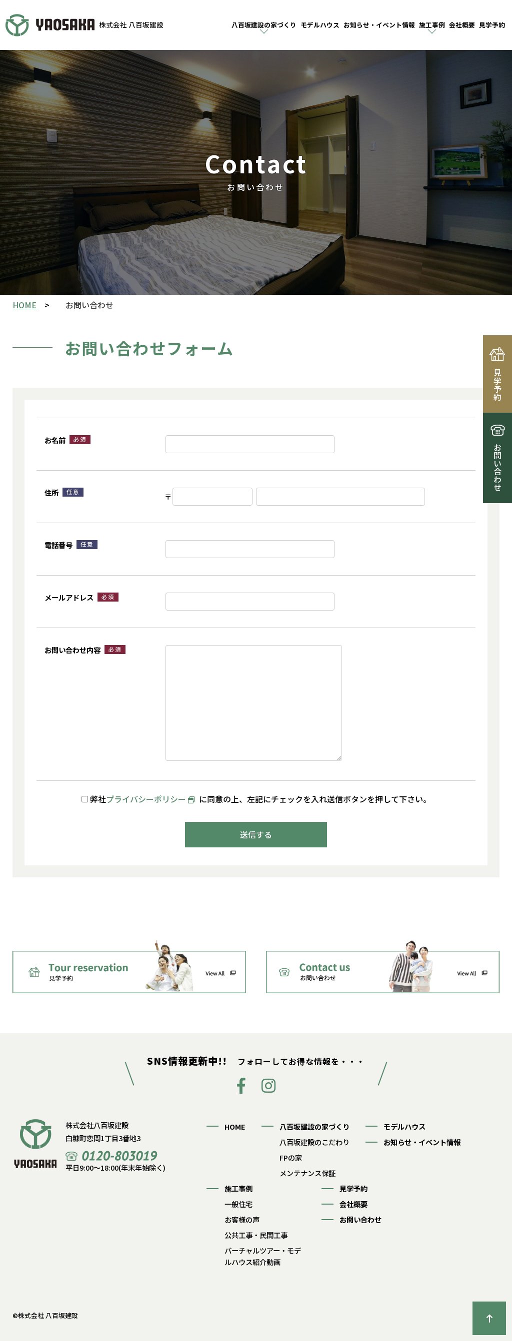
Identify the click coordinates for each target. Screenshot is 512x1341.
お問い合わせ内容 (85, 650)
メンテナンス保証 (308, 1173)
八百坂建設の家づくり (264, 24)
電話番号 (71, 545)
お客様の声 (242, 1219)
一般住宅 (238, 1204)
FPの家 (291, 1157)
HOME (235, 1126)
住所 (64, 492)
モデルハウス (320, 24)
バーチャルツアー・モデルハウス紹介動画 (262, 1256)
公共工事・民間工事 (256, 1235)
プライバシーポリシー (146, 799)
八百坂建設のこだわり (315, 1142)
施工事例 (432, 24)
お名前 (67, 440)
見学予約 (492, 24)
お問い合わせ (361, 1219)
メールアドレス (81, 597)
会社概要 (462, 24)
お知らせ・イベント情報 (379, 24)
